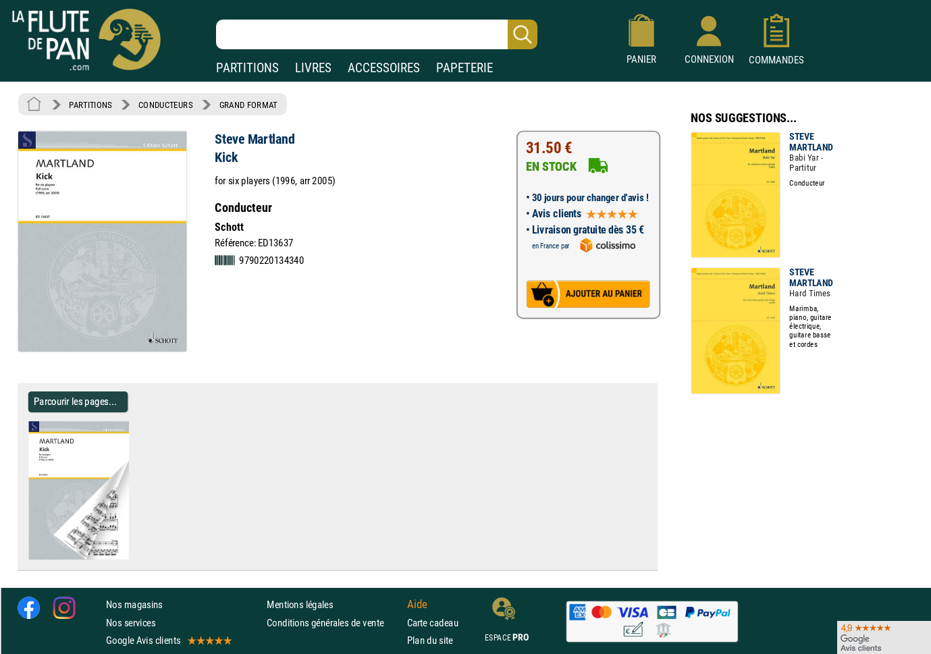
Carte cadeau (432, 622)
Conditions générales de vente (334, 622)
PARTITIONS (247, 68)
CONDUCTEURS (165, 104)
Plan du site (430, 640)
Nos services (130, 622)
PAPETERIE (464, 68)
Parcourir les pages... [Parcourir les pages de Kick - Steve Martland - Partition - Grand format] (75, 401)
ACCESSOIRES (384, 68)
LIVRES (313, 68)
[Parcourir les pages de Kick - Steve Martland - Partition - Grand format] (134, 556)
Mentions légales (300, 604)
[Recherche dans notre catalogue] (376, 34)
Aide (417, 604)
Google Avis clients (168, 640)
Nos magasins (134, 604)
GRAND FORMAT (248, 104)
